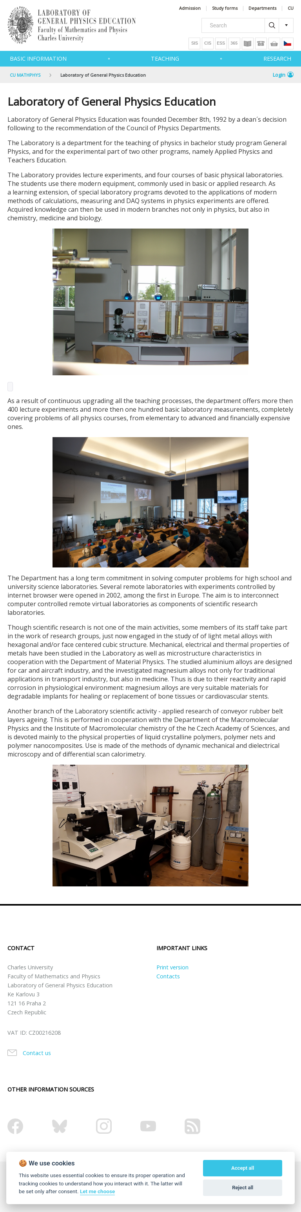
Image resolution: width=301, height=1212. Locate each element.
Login (283, 75)
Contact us (37, 1053)
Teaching (165, 58)
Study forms (225, 8)
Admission (190, 8)
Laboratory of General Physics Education (103, 75)
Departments (262, 8)
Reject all (242, 1187)
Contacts (168, 976)
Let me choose (97, 1191)
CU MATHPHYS (25, 75)
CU (291, 8)
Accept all (242, 1168)
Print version (172, 967)
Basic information (38, 58)
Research (277, 58)
